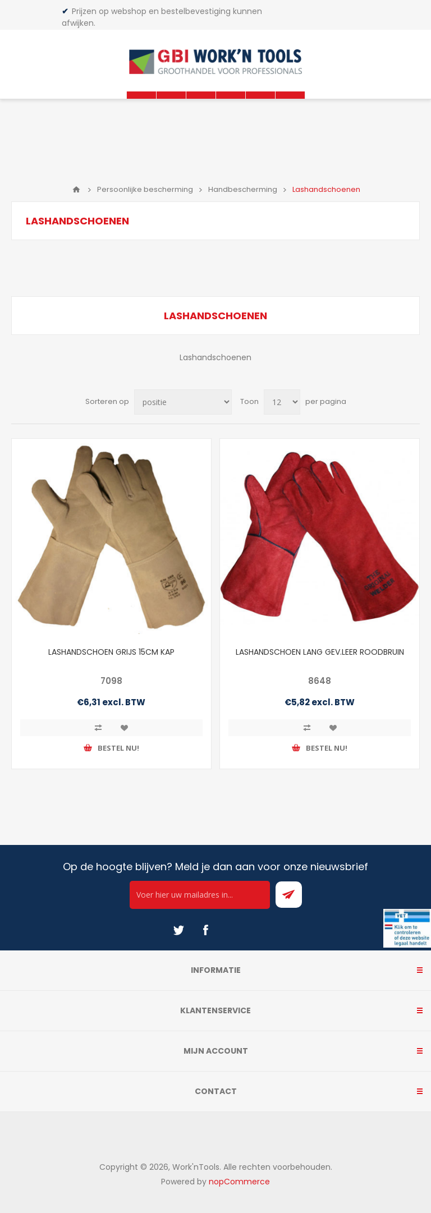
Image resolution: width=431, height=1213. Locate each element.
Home (76, 190)
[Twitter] (178, 930)
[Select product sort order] (183, 402)
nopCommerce (239, 1181)
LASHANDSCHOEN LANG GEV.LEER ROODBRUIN (320, 652)
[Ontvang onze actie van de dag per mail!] (200, 895)
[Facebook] (205, 930)
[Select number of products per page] (282, 402)
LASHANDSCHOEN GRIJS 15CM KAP (111, 652)
